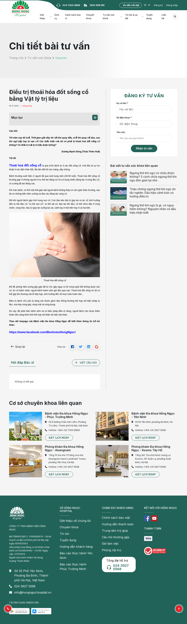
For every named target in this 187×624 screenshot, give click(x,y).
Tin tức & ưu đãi (131, 17)
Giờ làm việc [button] (108, 537)
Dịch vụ (56, 17)
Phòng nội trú (109, 542)
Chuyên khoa (90, 17)
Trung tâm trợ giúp (111, 526)
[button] (95, 117)
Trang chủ (14, 58)
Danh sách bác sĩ (73, 17)
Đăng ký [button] (158, 5)
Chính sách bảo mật (112, 516)
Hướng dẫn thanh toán (113, 521)
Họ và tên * (122, 103)
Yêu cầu (120, 132)
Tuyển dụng (149, 17)
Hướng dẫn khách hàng (72, 540)
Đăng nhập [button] (172, 5)
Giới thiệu (42, 17)
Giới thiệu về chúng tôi (71, 519)
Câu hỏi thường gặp (112, 532)
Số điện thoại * (124, 117)
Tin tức (63, 529)
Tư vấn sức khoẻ (109, 17)
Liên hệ (164, 17)
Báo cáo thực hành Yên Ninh (74, 545)
